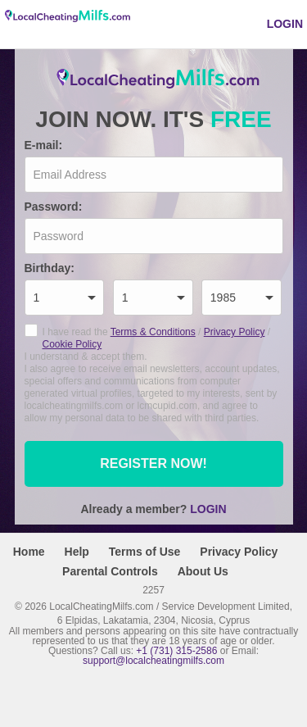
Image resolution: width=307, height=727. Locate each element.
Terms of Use (145, 551)
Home (29, 551)
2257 (153, 589)
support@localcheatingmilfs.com (153, 660)
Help (77, 551)
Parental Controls (110, 571)
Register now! (153, 463)
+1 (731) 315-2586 (176, 651)
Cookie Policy (72, 344)
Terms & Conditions (153, 332)
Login (285, 23)
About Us (203, 571)
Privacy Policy (234, 332)
